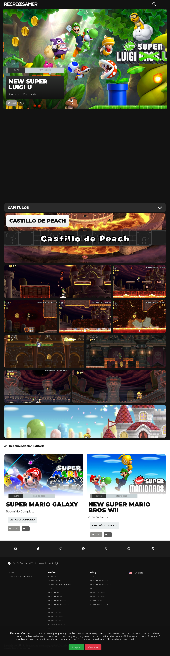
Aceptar (76, 647)
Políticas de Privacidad (118, 639)
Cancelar (93, 647)
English (138, 574)
